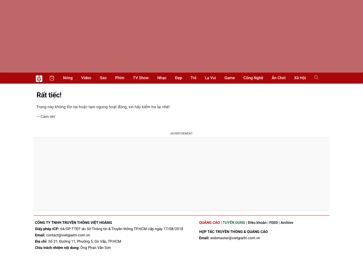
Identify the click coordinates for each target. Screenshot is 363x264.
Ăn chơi (278, 78)
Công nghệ (253, 78)
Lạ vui (210, 78)
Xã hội (300, 78)
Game (229, 78)
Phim (119, 78)
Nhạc (162, 78)
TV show (141, 78)
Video (86, 78)
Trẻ (193, 78)
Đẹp (178, 78)
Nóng (68, 78)
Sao (103, 78)
